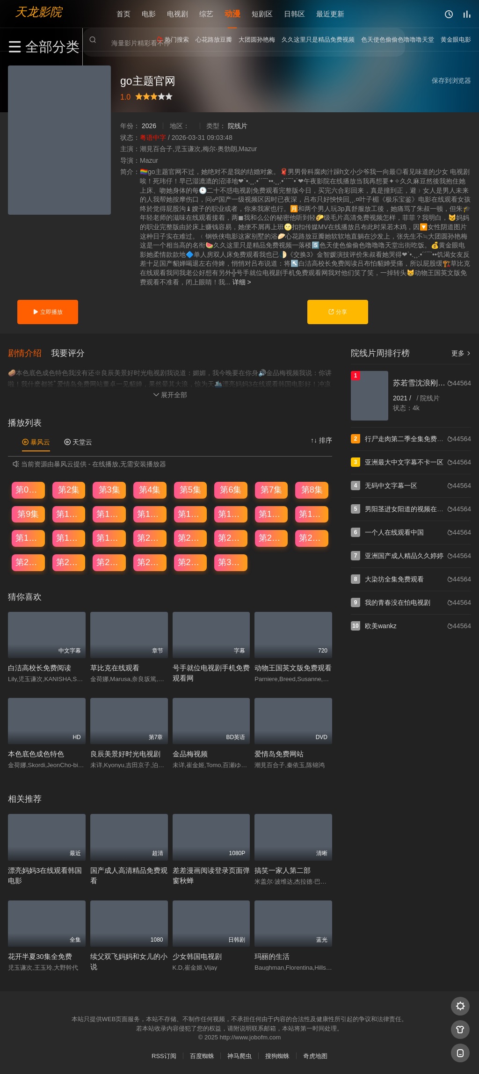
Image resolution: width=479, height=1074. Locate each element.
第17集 (28, 537)
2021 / (403, 398)
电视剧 (177, 14)
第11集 (109, 513)
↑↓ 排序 (321, 439)
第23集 (272, 537)
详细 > (241, 282)
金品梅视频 (190, 753)
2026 (149, 126)
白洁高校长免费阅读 (39, 667)
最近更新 (330, 14)
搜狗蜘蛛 (277, 1055)
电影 (149, 14)
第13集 (191, 513)
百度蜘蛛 (202, 1055)
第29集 (191, 561)
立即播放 (47, 312)
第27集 (109, 561)
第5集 (190, 488)
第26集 (69, 561)
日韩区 (294, 14)
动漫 (232, 13)
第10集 (69, 513)
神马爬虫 (239, 1055)
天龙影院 (38, 12)
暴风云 (36, 441)
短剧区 (262, 14)
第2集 (69, 488)
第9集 (28, 513)
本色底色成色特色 (36, 753)
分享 (337, 312)
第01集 (28, 488)
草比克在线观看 (114, 667)
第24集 (312, 537)
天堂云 (78, 441)
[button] (29, 352)
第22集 (231, 537)
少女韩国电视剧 (197, 955)
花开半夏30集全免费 (40, 955)
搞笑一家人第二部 (282, 869)
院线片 (237, 126)
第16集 (312, 513)
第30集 (231, 561)
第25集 (28, 561)
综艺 (206, 14)
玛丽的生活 (272, 955)
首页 (123, 14)
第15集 (272, 513)
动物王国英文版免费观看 (293, 667)
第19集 (109, 537)
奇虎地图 (315, 1055)
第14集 (231, 513)
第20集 (150, 537)
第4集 (149, 488)
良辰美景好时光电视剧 (125, 753)
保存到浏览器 (451, 80)
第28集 (150, 561)
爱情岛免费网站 (279, 753)
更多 (461, 353)
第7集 (271, 488)
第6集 (230, 488)
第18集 (69, 537)
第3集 (109, 488)
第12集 (150, 513)
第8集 (312, 488)
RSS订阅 (164, 1055)
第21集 (191, 537)
